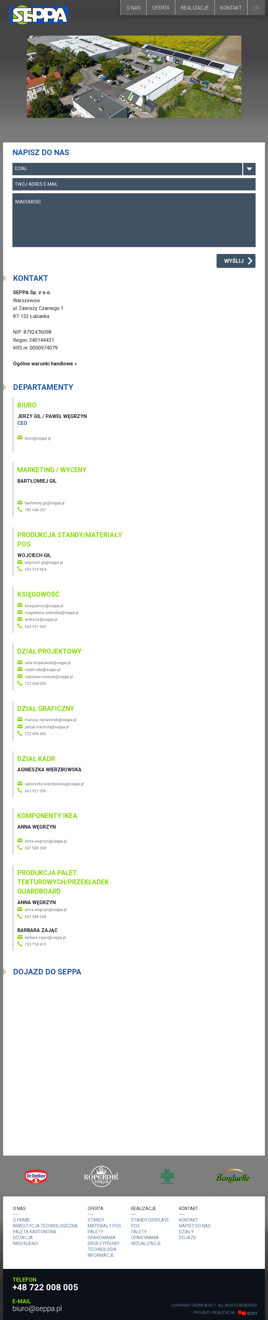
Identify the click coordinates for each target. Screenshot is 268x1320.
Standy (96, 1220)
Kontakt (231, 8)
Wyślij (234, 261)
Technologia (102, 1249)
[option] (36, 1176)
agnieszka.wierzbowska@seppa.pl (54, 784)
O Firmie (21, 1220)
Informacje (101, 1255)
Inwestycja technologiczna (45, 1226)
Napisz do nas (195, 1226)
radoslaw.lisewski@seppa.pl (49, 677)
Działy (186, 1232)
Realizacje (195, 8)
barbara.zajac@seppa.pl (45, 937)
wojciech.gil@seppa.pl (44, 562)
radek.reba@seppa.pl (42, 670)
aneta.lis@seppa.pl (41, 619)
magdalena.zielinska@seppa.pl (51, 613)
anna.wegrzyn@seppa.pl (46, 841)
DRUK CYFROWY (104, 1243)
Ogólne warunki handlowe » (45, 364)
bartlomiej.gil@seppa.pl (44, 503)
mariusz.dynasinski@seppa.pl (50, 720)
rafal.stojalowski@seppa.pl (48, 663)
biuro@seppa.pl (38, 438)
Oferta (160, 8)
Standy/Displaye (150, 1220)
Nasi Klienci (25, 1243)
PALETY (95, 1232)
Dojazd (187, 1237)
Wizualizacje (146, 1243)
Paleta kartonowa (34, 1232)
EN (256, 8)
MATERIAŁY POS (104, 1226)
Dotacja (23, 1237)
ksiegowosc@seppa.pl (44, 606)
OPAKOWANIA (102, 1237)
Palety (139, 1232)
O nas (133, 8)
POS (135, 1226)
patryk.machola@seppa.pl (47, 727)
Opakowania (145, 1237)
